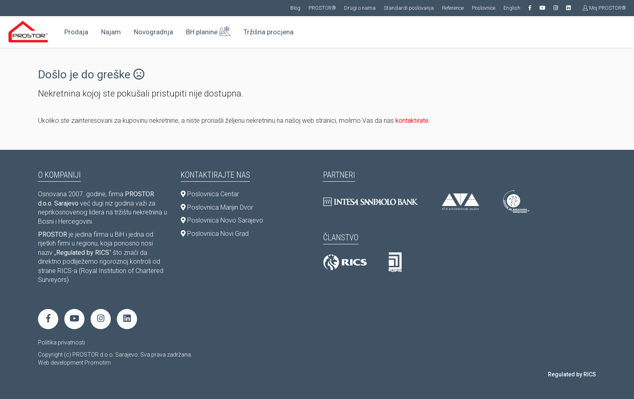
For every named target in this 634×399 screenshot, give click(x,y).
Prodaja (76, 32)
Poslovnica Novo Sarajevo (222, 220)
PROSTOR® (322, 8)
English (511, 8)
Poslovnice (483, 8)
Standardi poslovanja (409, 8)
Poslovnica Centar (210, 194)
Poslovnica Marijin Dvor (217, 207)
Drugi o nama (360, 8)
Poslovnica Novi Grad (215, 233)
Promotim (98, 362)
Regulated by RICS (572, 374)
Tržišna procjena (268, 32)
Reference (453, 8)
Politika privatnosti (61, 342)
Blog (295, 8)
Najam (111, 32)
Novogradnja (153, 32)
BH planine (208, 30)
